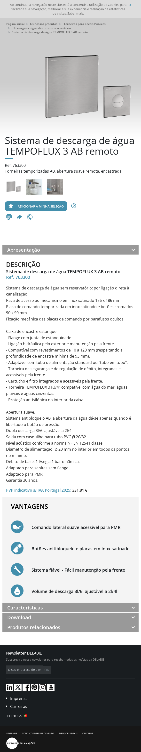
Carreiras (18, 706)
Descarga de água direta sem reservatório (42, 28)
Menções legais (68, 733)
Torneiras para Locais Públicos (85, 24)
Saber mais (75, 13)
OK (46, 669)
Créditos (87, 733)
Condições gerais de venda (38, 733)
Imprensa (19, 698)
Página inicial (15, 24)
